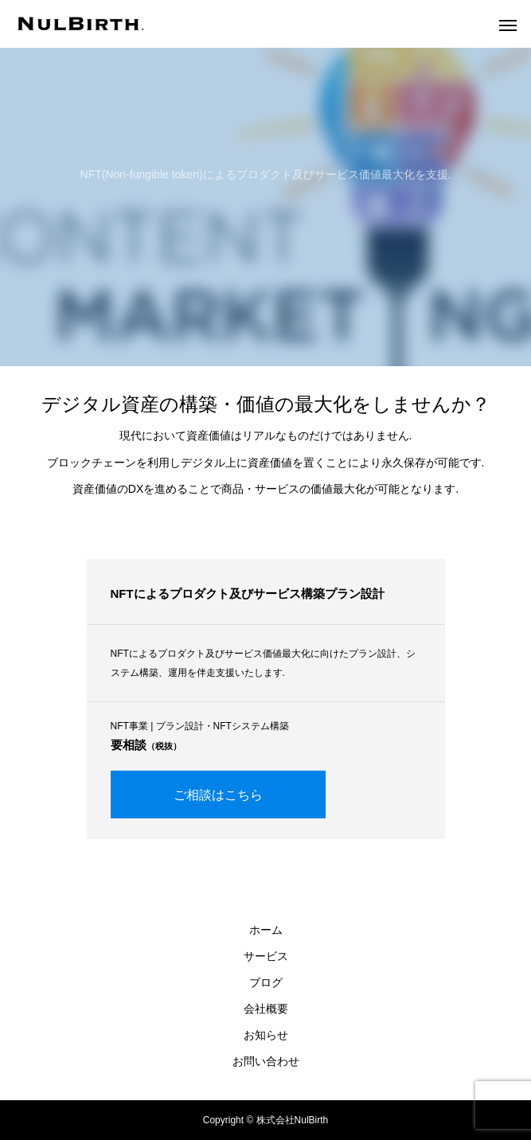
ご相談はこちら (218, 795)
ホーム (266, 929)
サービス (266, 956)
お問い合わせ (265, 1061)
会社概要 (266, 1008)
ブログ (266, 982)
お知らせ (266, 1035)
